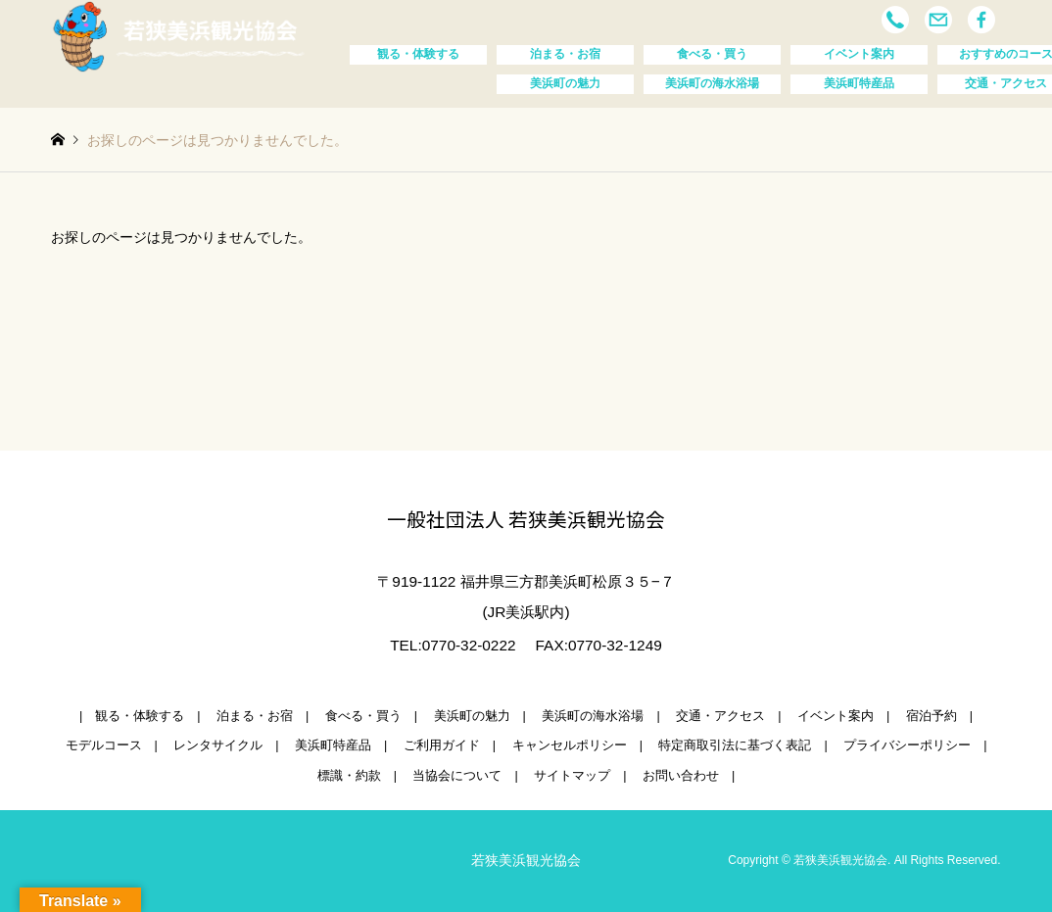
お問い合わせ (681, 776)
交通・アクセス (720, 716)
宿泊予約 (931, 716)
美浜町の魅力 (565, 83)
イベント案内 (859, 54)
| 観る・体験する (131, 716)
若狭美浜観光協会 (526, 860)
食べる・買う (712, 54)
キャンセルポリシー (569, 745)
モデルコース (104, 745)
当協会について (457, 776)
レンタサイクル (218, 745)
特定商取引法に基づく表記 (734, 745)
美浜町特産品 (859, 83)
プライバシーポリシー (907, 745)
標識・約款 (349, 776)
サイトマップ (572, 776)
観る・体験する (418, 54)
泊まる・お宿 (565, 54)
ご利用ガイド (442, 745)
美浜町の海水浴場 (712, 83)
